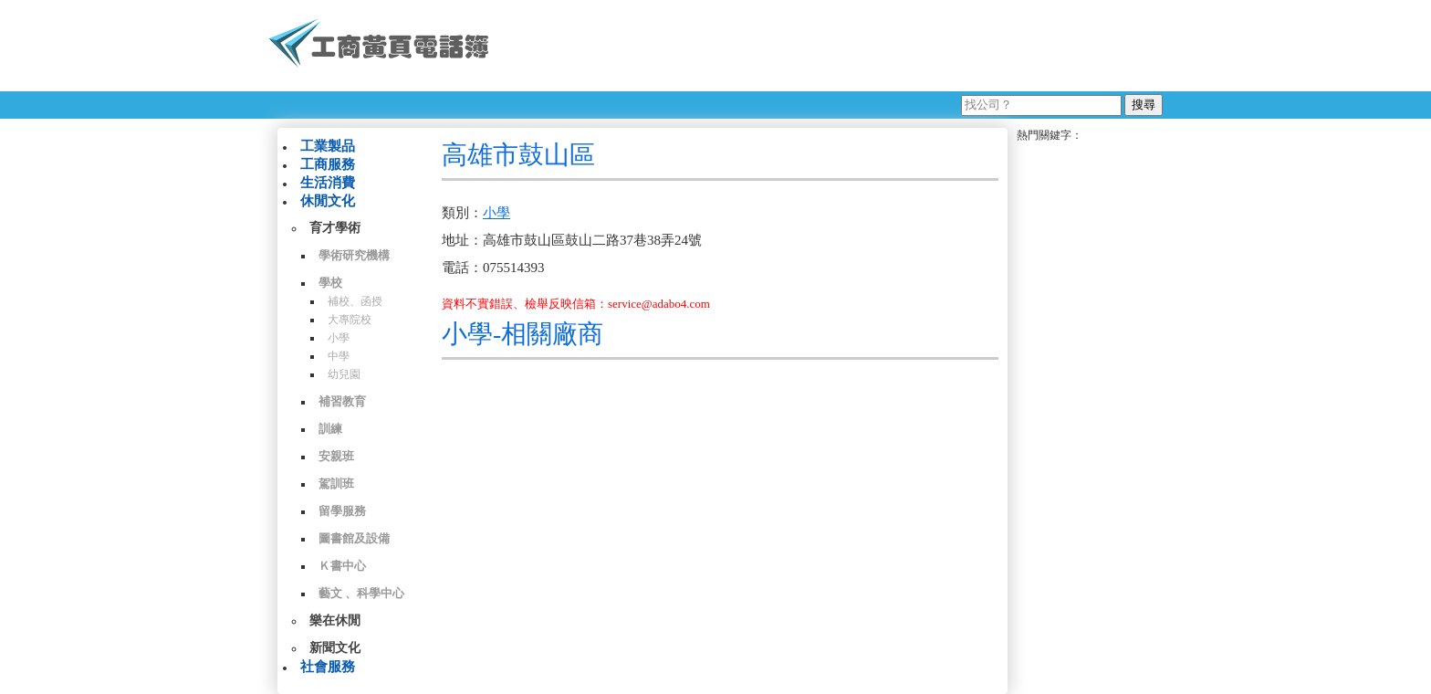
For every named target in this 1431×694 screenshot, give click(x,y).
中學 (339, 356)
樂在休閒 (334, 620)
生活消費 (327, 182)
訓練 (330, 429)
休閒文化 (327, 201)
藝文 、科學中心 (361, 593)
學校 (330, 282)
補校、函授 (355, 301)
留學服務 (342, 511)
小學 (339, 337)
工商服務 (327, 164)
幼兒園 (344, 374)
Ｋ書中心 (342, 566)
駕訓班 (336, 483)
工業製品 (327, 146)
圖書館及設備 (354, 538)
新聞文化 (334, 648)
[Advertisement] (833, 46)
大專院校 (349, 319)
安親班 (336, 456)
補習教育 (342, 401)
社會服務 (327, 666)
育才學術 (334, 228)
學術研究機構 (354, 255)
